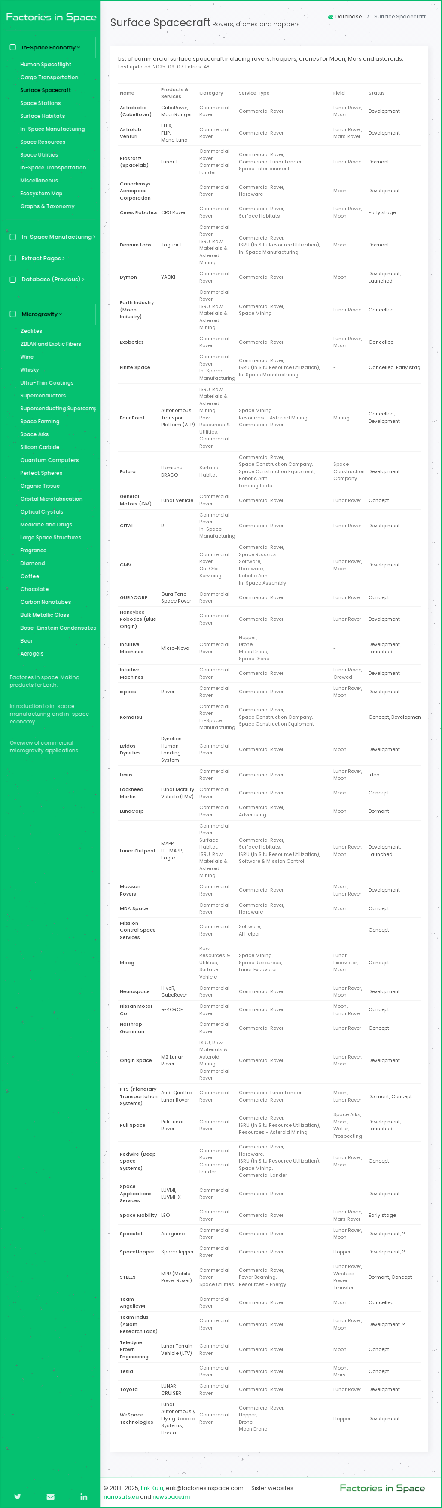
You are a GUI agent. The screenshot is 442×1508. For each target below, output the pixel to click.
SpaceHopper (180, 1251)
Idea (376, 774)
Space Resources (41, 141)
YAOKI (171, 277)
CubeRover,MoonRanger (179, 111)
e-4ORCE (175, 1009)
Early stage (384, 212)
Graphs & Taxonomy (45, 206)
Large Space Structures (49, 537)
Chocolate (32, 589)
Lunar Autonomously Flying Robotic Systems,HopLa (181, 1418)
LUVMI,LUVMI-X (173, 1194)
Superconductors (41, 395)
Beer (24, 640)
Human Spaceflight (44, 64)
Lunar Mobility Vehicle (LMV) (180, 793)
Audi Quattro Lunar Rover (179, 1096)
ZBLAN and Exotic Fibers (49, 344)
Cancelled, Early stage (398, 367)
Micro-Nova (178, 648)
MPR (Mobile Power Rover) (179, 1277)
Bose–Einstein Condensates (56, 627)
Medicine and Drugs (44, 524)
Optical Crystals (40, 511)
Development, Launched (387, 277)
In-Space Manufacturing (50, 128)
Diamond (30, 563)
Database (345, 16)
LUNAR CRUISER (174, 1389)
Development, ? (389, 1233)
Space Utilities (37, 154)
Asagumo (175, 1233)
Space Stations (38, 103)
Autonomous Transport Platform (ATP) (181, 417)
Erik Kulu (154, 1488)
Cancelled (383, 309)
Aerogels (30, 653)
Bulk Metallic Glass (43, 615)
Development (386, 111)
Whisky (27, 369)
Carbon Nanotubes (43, 602)
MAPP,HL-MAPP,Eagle (174, 850)
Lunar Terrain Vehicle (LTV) (179, 1349)
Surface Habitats (40, 116)
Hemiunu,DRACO (175, 471)
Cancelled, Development (386, 417)
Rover (170, 691)
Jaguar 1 (174, 244)
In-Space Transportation (51, 167)
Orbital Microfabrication (49, 498)
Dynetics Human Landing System (174, 749)
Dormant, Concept (392, 1096)
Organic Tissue (38, 485)
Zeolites (29, 331)
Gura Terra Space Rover (179, 598)
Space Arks (32, 434)
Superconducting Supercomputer (56, 408)
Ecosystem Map (39, 193)
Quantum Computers (47, 460)
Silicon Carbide (38, 447)
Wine (25, 356)
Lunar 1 (172, 161)
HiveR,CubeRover (177, 992)
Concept (381, 500)
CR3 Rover (176, 212)
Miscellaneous (37, 180)
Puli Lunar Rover (175, 1125)
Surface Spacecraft (43, 90)
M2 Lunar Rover (175, 1060)
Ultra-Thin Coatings (45, 382)
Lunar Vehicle (180, 500)
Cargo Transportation (47, 77)
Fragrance (31, 550)
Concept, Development (398, 717)
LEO (168, 1215)
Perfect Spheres (39, 473)
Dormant (381, 161)
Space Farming (38, 421)
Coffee (28, 576)
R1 (166, 525)
